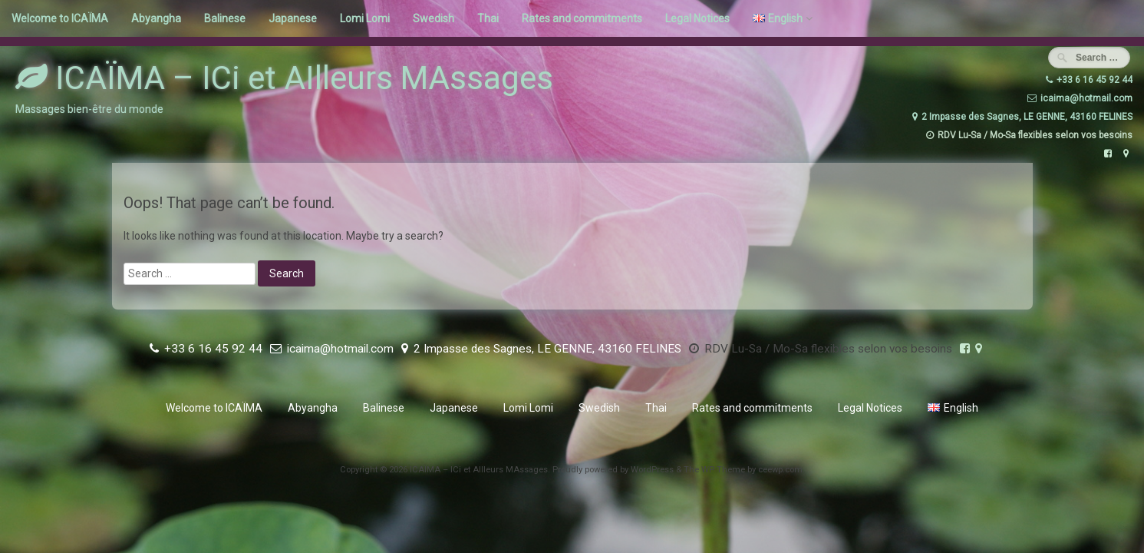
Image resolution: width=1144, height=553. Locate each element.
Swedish (433, 18)
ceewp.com (780, 470)
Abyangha (156, 18)
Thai (488, 18)
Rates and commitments (582, 18)
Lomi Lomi (365, 18)
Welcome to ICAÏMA (60, 18)
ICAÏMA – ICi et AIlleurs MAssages (284, 78)
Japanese (293, 18)
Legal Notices (697, 18)
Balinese (225, 18)
